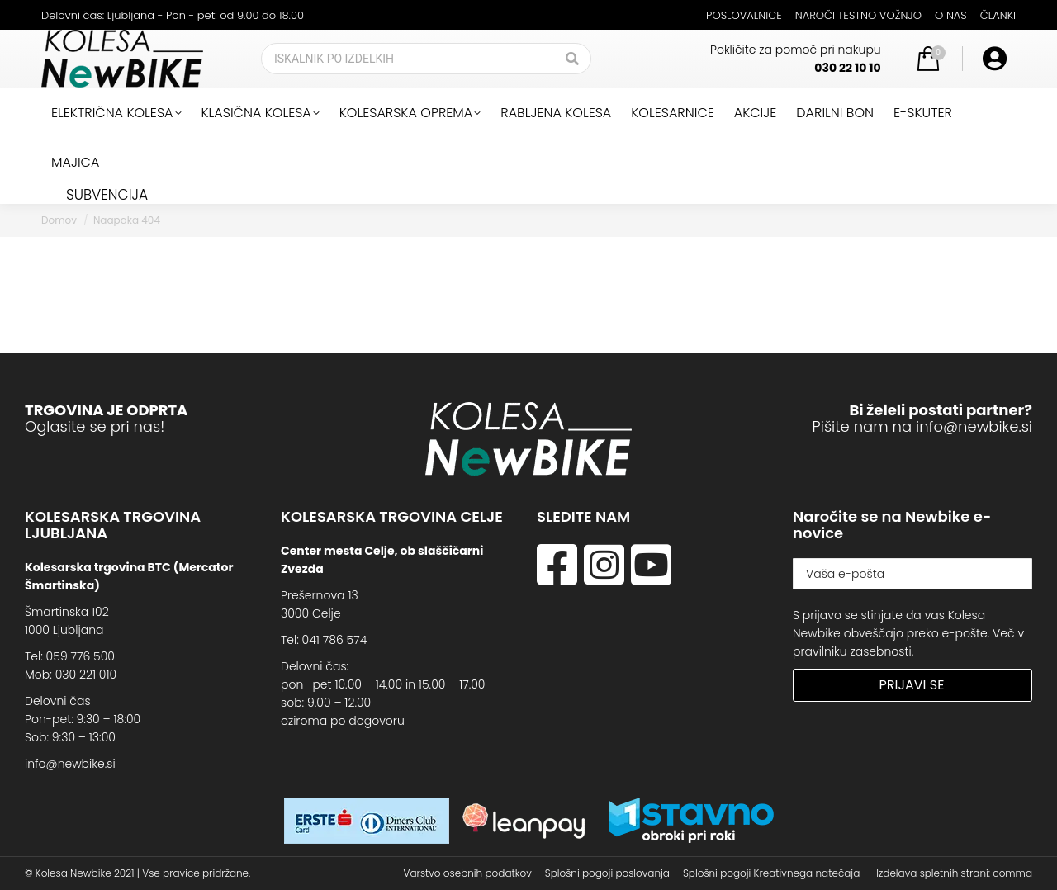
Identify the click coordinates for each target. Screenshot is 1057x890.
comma (1012, 873)
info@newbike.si (974, 426)
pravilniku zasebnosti (852, 651)
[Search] (426, 58)
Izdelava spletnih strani (932, 873)
